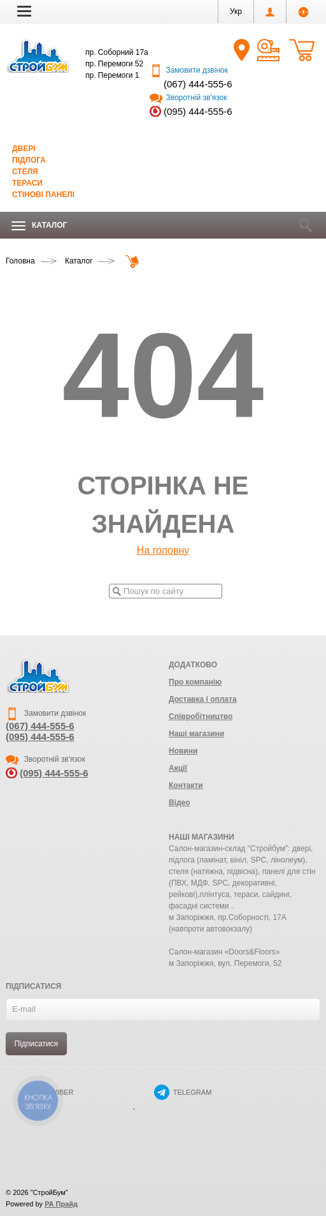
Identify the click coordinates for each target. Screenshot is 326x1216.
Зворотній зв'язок (188, 97)
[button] (24, 11)
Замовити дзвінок (189, 70)
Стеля (25, 171)
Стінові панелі (43, 194)
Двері (24, 148)
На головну (163, 550)
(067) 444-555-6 (198, 83)
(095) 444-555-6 (198, 111)
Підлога (29, 160)
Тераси (27, 183)
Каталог (39, 225)
